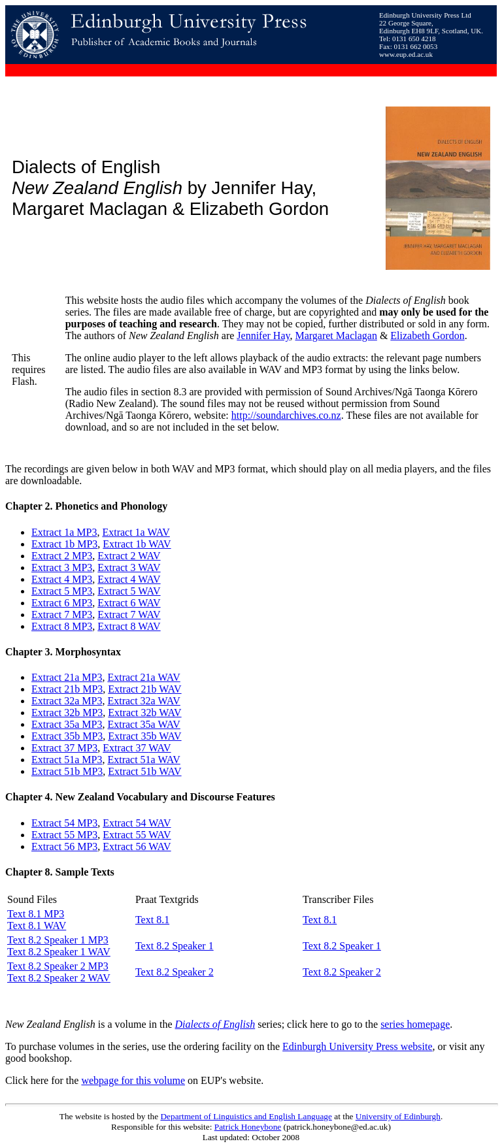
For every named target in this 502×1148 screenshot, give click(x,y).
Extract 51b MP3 (67, 771)
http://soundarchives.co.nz (286, 415)
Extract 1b (53, 543)
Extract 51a (131, 759)
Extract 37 (125, 747)
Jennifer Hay (263, 335)
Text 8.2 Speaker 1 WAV (58, 951)
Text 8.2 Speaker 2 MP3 (58, 966)
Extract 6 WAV (128, 602)
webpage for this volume (133, 1080)
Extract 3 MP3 (61, 567)
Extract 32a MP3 (66, 700)
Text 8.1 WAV (36, 925)
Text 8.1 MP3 (35, 913)
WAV (168, 677)
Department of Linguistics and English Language (245, 1116)
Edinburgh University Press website (357, 1046)
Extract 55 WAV (137, 834)
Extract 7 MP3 (61, 614)
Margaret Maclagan (335, 335)
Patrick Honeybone (248, 1127)
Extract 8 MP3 (61, 626)
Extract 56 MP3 (64, 846)
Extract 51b (132, 771)
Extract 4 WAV (128, 579)
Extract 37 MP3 (64, 747)
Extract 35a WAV (143, 724)
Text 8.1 (152, 919)
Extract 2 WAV (128, 555)
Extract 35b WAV (144, 736)
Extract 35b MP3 (67, 736)
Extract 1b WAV (137, 543)
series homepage (415, 1024)
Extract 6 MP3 (61, 602)
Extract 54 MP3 (64, 822)
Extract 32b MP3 (67, 712)
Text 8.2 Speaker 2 (174, 971)
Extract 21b (55, 689)
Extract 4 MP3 (61, 579)
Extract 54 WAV (137, 822)
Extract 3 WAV (128, 567)
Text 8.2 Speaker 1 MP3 (58, 939)
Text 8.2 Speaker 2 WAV (58, 977)
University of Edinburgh (398, 1116)
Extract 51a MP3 (66, 759)
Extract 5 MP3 (61, 591)
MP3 (86, 532)
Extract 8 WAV (128, 626)
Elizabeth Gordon (427, 335)
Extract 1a (53, 532)
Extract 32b (132, 712)
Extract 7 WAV (128, 614)
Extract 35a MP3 (66, 724)
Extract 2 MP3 (61, 555)
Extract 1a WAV (135, 532)
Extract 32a (131, 700)
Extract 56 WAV (137, 846)
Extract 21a (55, 677)
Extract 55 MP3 (64, 834)
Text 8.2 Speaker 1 (174, 945)
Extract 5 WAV (128, 591)
